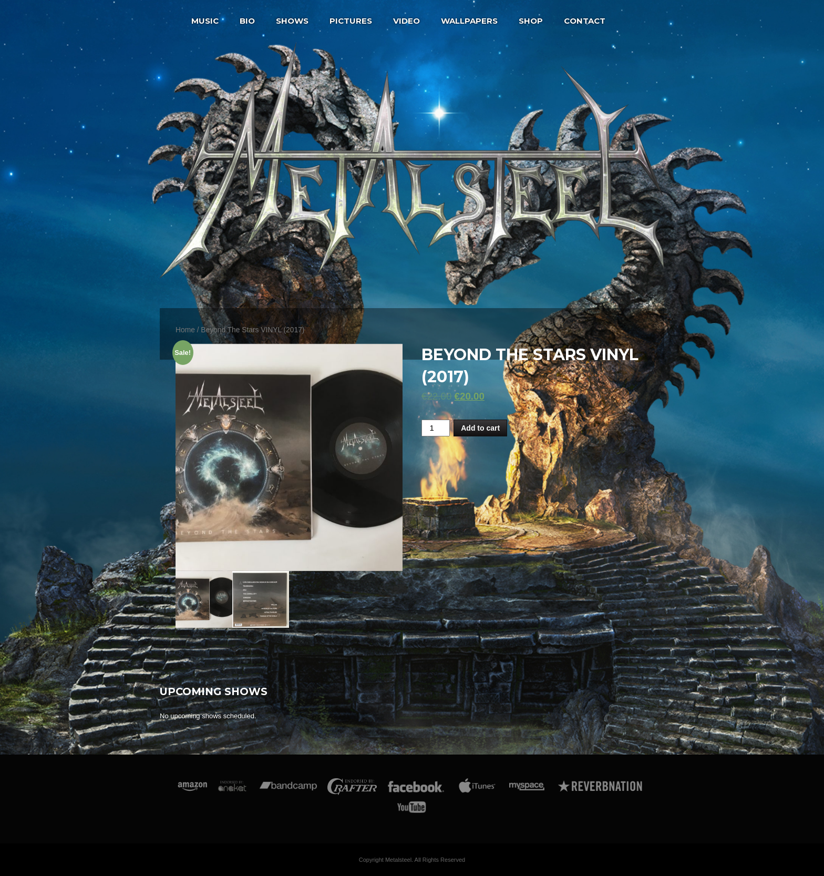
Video (406, 21)
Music (205, 21)
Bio (247, 21)
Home (185, 330)
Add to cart (480, 428)
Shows (292, 21)
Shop (531, 21)
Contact (584, 21)
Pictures (350, 21)
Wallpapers (469, 21)
